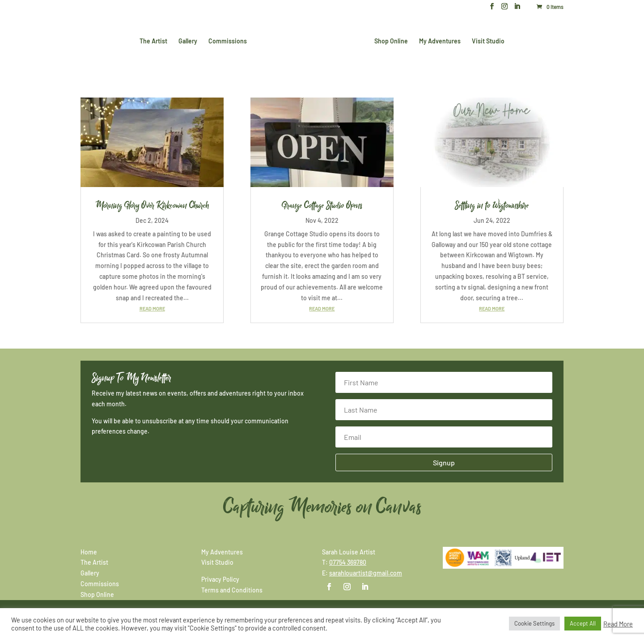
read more (152, 308)
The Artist (155, 40)
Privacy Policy (220, 579)
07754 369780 (347, 562)
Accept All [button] (583, 623)
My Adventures (438, 40)
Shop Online (389, 40)
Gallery (189, 40)
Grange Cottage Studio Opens (322, 205)
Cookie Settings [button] (534, 623)
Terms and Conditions (232, 590)
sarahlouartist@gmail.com (365, 573)
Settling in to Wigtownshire (492, 205)
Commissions (229, 40)
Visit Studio (486, 40)
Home (88, 552)
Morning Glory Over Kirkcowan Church (152, 205)
